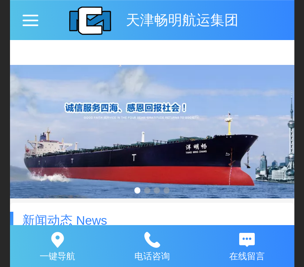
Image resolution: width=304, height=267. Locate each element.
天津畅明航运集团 (182, 20)
